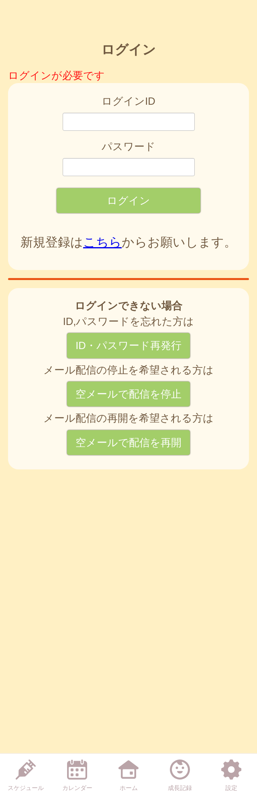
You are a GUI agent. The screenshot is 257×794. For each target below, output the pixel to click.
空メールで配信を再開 (128, 442)
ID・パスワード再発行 (128, 345)
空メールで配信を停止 (128, 394)
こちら (102, 242)
